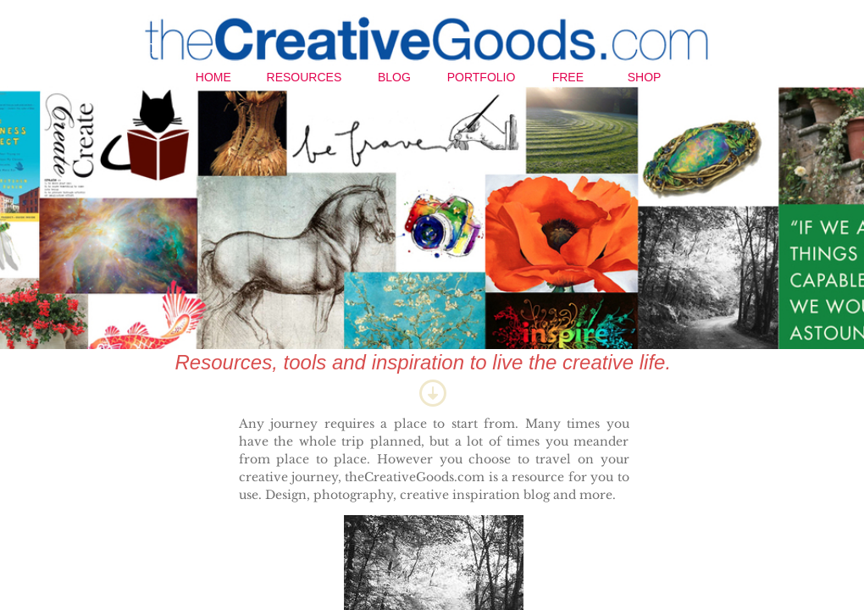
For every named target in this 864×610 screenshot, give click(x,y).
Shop (645, 77)
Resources (304, 77)
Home (213, 77)
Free (568, 77)
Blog (394, 77)
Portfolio (481, 77)
